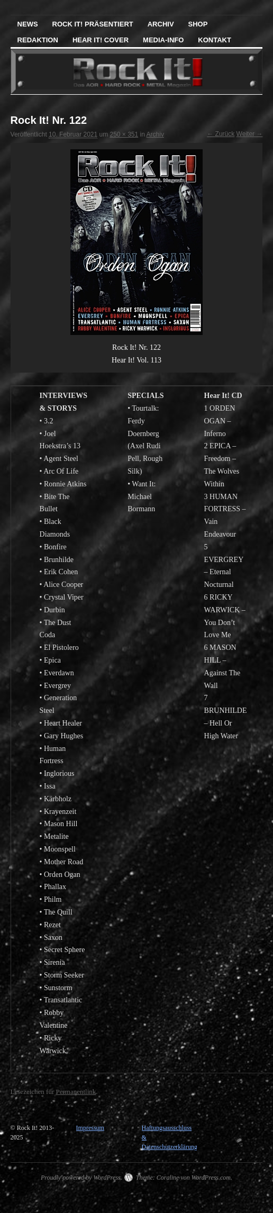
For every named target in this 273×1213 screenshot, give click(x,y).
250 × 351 (124, 134)
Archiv (161, 24)
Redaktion (37, 40)
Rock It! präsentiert (92, 24)
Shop (198, 24)
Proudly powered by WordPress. (81, 1177)
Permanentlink (76, 1092)
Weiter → (249, 134)
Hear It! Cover (100, 40)
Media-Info (163, 40)
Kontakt (214, 40)
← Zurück (220, 134)
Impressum (90, 1127)
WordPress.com (211, 1177)
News (27, 24)
